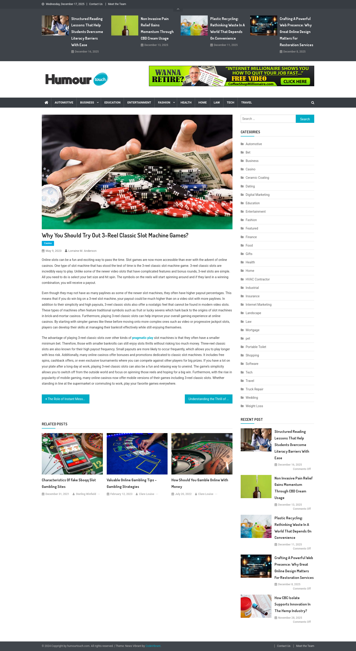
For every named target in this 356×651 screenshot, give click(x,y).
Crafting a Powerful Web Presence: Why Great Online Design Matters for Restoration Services (296, 31)
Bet (248, 152)
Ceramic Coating (257, 177)
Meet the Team (117, 4)
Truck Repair (254, 389)
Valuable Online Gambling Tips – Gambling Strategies (132, 483)
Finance (251, 237)
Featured (252, 228)
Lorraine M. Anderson (82, 250)
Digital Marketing (257, 195)
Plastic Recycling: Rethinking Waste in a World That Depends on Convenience (227, 28)
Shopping (252, 355)
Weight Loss (254, 406)
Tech (230, 102)
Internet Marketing (259, 304)
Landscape (253, 313)
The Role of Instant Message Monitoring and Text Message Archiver (68, 399)
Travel (246, 102)
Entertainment (139, 102)
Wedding (252, 397)
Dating (250, 186)
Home (202, 102)
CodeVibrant (153, 646)
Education (112, 102)
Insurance (253, 296)
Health (185, 102)
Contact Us (96, 4)
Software (252, 364)
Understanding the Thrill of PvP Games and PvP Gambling (210, 399)
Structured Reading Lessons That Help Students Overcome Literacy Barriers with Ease (87, 31)
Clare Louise (146, 494)
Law (217, 102)
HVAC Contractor (258, 279)
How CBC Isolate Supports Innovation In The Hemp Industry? (292, 604)
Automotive (64, 102)
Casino (48, 243)
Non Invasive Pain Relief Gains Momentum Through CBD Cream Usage (157, 28)
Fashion (164, 102)
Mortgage (253, 330)
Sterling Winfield (86, 494)
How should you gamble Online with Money (199, 483)
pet (248, 338)
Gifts (249, 254)
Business (87, 102)
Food (249, 245)
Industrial (252, 288)
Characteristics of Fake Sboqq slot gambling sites (69, 483)
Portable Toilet (256, 347)
